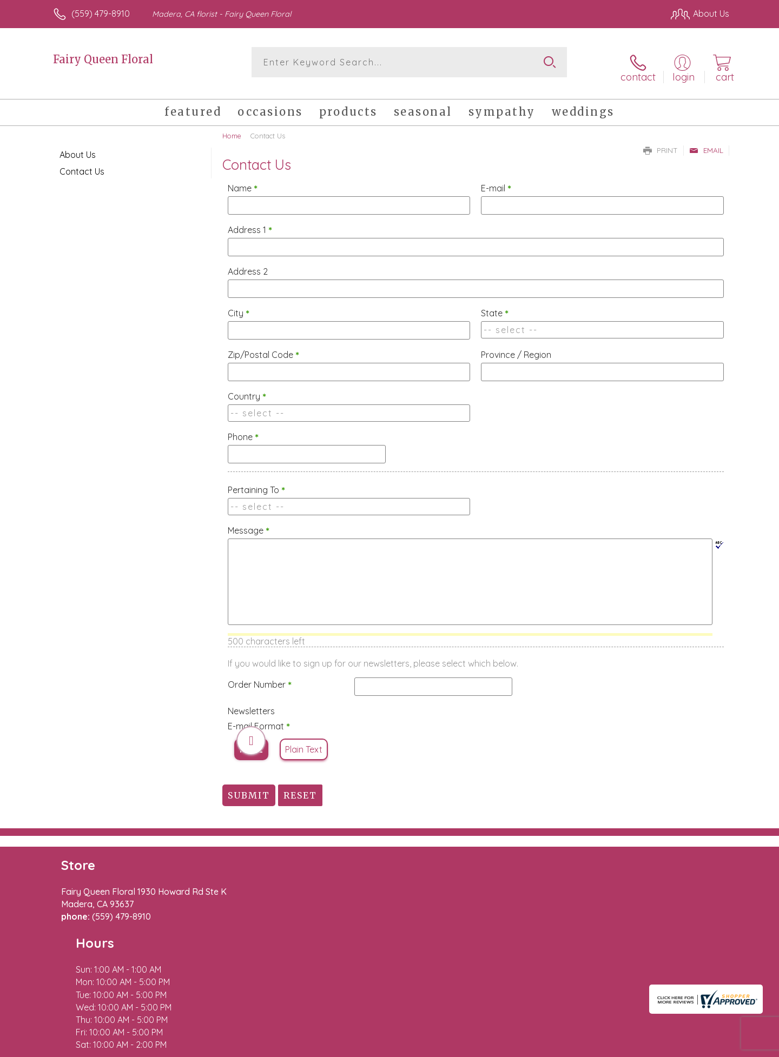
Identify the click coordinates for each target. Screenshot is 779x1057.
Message (248, 521)
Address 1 (250, 221)
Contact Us (82, 162)
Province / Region (516, 346)
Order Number (260, 675)
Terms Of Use (492, 1046)
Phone (243, 428)
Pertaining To (256, 481)
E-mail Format (259, 717)
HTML (251, 740)
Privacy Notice (556, 1046)
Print (660, 142)
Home (231, 127)
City (238, 304)
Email (706, 142)
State (495, 304)
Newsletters (251, 702)
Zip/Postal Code (263, 346)
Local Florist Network (633, 1046)
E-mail (496, 179)
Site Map (700, 1046)
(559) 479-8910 (100, 13)
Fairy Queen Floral (103, 59)
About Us (78, 146)
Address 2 (248, 262)
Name (243, 179)
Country (247, 387)
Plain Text (303, 740)
